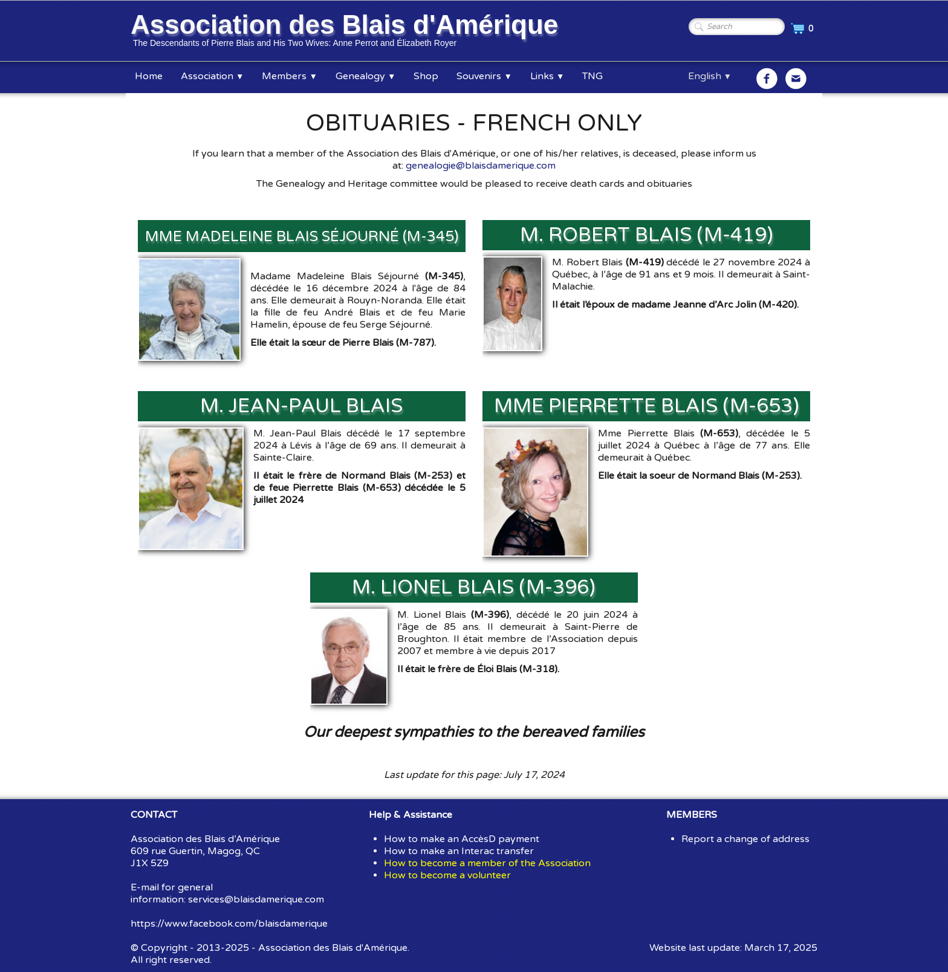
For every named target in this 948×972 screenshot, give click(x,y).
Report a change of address (745, 839)
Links (547, 76)
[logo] (346, 32)
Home (149, 76)
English (710, 76)
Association (212, 76)
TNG (592, 76)
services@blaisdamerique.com (256, 899)
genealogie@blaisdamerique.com (481, 166)
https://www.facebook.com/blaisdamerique (229, 924)
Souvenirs (483, 76)
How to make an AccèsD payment (461, 839)
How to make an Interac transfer (459, 851)
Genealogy (365, 76)
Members (289, 76)
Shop (426, 76)
